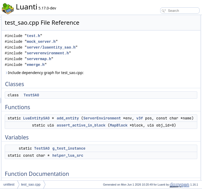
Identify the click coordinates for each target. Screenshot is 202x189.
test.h (99, 43)
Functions (150, 29)
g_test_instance (159, 52)
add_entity (134, 142)
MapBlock (133, 173)
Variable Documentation (160, 81)
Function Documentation (160, 64)
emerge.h (101, 83)
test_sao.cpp (31, 184)
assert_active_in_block (163, 41)
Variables (149, 47)
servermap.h (105, 77)
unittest (8, 184)
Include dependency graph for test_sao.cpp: (98, 94)
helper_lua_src (158, 58)
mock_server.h (107, 48)
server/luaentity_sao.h (97, 60)
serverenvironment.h (94, 72)
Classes (149, 18)
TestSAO (97, 119)
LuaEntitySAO (102, 142)
